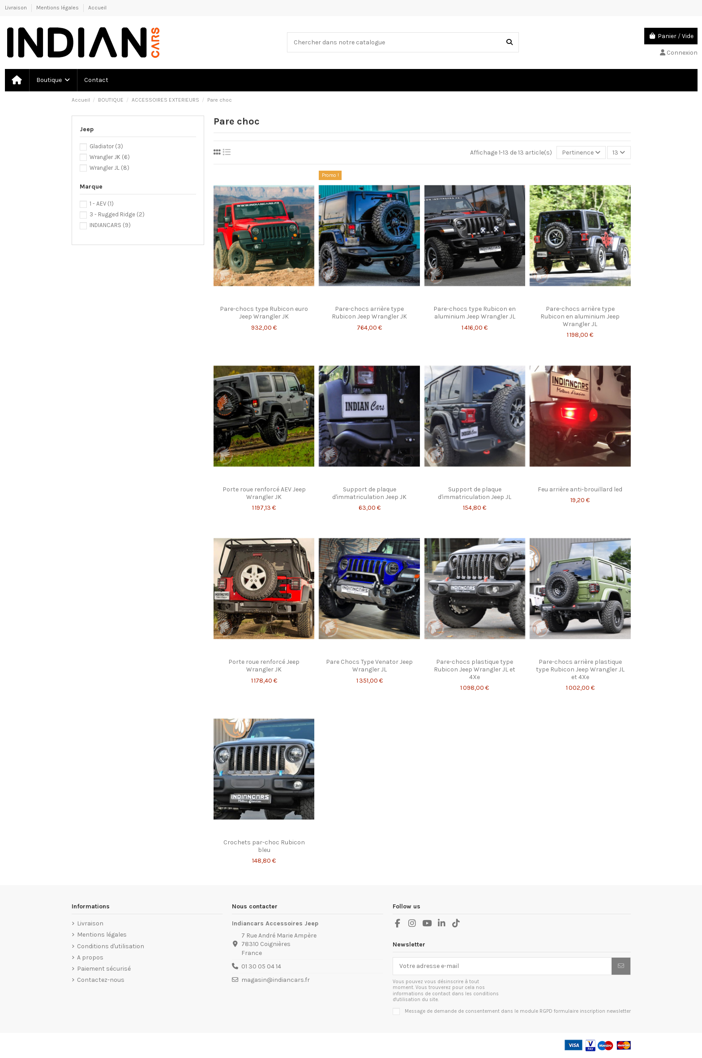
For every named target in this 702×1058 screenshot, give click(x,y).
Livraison (16, 7)
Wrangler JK (110, 157)
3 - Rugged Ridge (117, 214)
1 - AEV (102, 203)
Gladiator (106, 146)
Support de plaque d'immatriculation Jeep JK (369, 493)
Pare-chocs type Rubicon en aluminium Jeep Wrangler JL (474, 312)
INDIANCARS (110, 225)
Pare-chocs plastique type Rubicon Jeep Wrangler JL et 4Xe (474, 669)
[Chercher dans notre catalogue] (509, 42)
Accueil (97, 7)
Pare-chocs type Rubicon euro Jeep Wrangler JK (264, 312)
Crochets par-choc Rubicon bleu (264, 846)
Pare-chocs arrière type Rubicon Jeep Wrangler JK (369, 312)
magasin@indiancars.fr (275, 980)
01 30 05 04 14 (261, 966)
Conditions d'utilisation (110, 946)
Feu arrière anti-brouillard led (580, 489)
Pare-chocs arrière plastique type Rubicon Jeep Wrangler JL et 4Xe (580, 669)
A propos (90, 957)
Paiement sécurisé (104, 968)
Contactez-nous (100, 980)
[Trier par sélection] (581, 152)
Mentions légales (58, 7)
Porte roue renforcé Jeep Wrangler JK (264, 665)
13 (618, 152)
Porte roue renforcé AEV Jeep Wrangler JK (264, 493)
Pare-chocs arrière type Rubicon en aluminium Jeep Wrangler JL (580, 316)
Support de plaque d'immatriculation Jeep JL (474, 493)
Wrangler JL (109, 167)
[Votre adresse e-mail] (502, 966)
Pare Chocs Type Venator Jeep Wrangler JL (369, 665)
